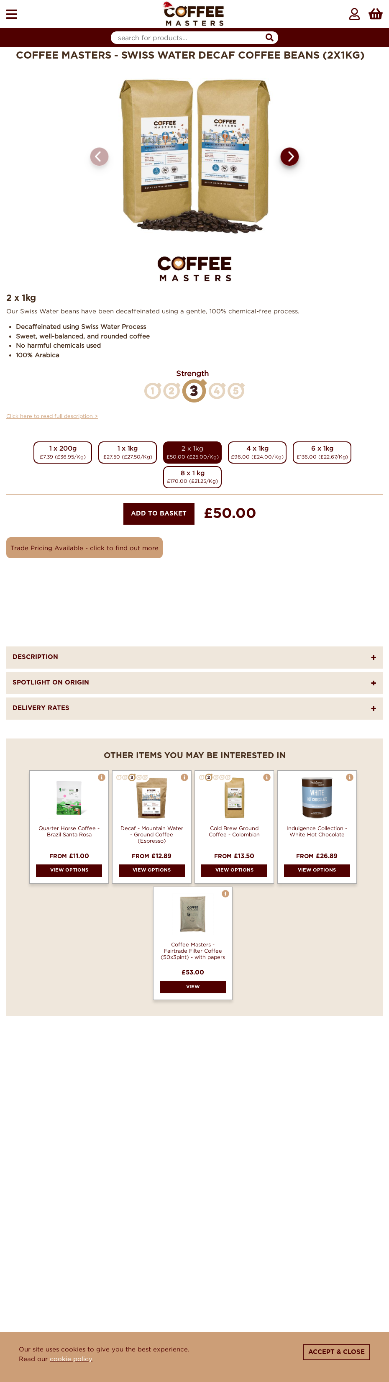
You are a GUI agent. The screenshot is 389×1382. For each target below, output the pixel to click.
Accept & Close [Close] (336, 1352)
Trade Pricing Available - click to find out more (84, 547)
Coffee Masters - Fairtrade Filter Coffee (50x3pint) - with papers (193, 950)
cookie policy (71, 1358)
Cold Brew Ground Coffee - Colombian (234, 831)
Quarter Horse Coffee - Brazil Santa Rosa (69, 831)
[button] (289, 156)
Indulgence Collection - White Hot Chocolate (317, 831)
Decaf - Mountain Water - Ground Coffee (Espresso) (151, 834)
